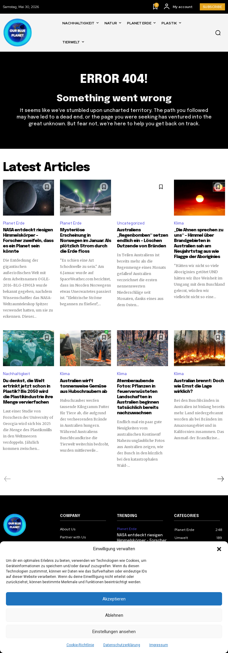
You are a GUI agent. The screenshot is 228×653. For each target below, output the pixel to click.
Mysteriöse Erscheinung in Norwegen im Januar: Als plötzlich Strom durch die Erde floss (85, 241)
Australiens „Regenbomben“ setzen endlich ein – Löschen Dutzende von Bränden (142, 238)
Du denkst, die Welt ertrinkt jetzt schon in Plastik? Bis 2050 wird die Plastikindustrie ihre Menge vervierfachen (28, 392)
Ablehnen (114, 615)
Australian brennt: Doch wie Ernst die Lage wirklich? (199, 386)
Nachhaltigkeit (16, 373)
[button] (219, 549)
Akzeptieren (114, 599)
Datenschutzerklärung (121, 645)
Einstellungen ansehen (114, 631)
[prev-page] (7, 479)
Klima (179, 223)
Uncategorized (131, 223)
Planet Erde (14, 223)
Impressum (158, 645)
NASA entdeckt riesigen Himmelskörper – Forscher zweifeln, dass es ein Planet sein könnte (28, 241)
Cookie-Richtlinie (80, 645)
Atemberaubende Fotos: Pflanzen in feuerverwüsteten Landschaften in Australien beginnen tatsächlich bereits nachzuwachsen (138, 397)
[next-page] (220, 479)
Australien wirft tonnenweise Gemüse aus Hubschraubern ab (83, 386)
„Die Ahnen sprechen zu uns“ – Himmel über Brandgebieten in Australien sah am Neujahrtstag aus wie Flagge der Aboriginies (198, 243)
